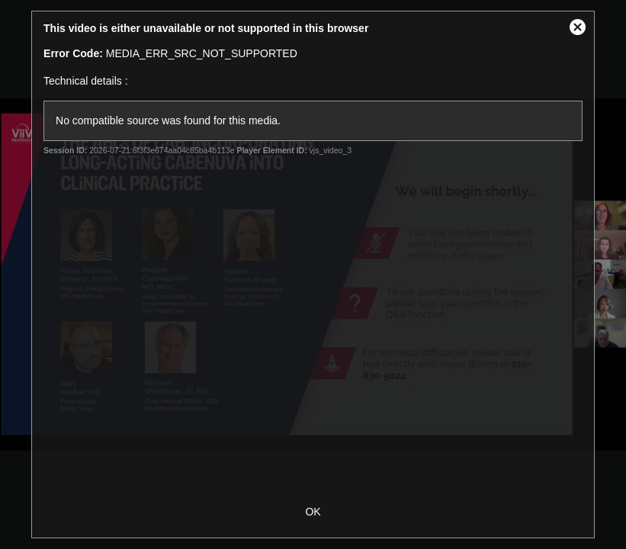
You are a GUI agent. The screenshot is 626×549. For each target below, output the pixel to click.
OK (312, 512)
